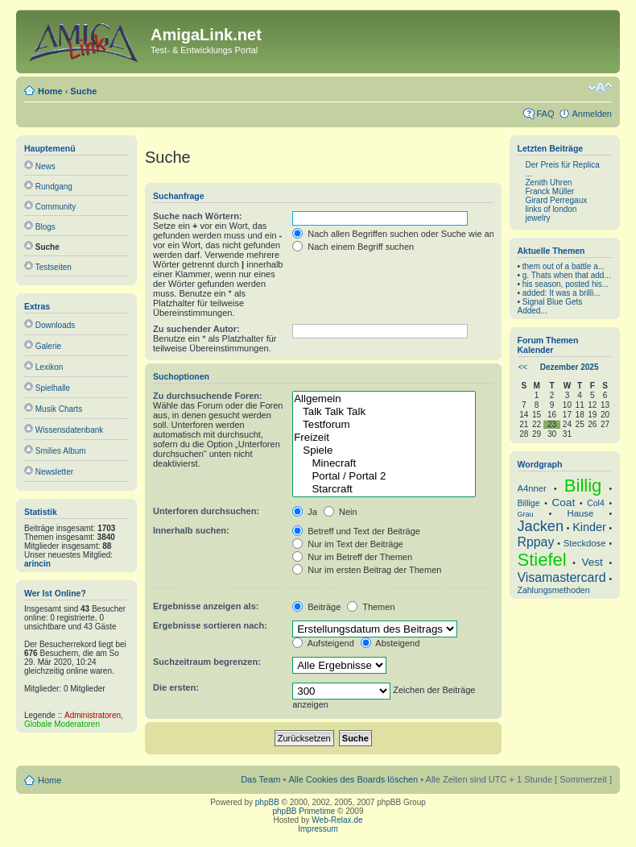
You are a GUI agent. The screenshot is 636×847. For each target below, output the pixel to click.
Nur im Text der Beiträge (347, 544)
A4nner (532, 488)
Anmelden (592, 113)
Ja (304, 512)
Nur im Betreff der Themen (352, 557)
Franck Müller (550, 191)
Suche (83, 91)
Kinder (588, 527)
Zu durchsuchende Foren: (207, 396)
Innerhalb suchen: (191, 530)
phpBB (267, 802)
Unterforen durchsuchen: (206, 511)
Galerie (48, 346)
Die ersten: (176, 687)
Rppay (536, 542)
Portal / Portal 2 (383, 476)
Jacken (541, 526)
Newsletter (54, 471)
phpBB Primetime (304, 811)
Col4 (596, 503)
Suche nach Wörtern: (197, 216)
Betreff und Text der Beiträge (356, 531)
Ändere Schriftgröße (600, 88)
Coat (564, 502)
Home (50, 91)
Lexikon (49, 367)
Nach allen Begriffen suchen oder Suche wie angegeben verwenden (433, 234)
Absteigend (390, 643)
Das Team (260, 779)
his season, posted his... (565, 284)
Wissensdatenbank (69, 430)
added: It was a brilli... (561, 293)
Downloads (55, 325)
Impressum (317, 828)
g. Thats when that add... (566, 275)
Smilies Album (60, 450)
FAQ (545, 113)
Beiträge (316, 607)
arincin (37, 563)
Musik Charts (58, 409)
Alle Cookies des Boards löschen (353, 779)
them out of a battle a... (563, 266)
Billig (582, 485)
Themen (370, 607)
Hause (581, 513)
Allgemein (383, 398)
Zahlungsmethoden (554, 590)
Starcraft (383, 489)
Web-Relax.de (337, 820)
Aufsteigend (323, 643)
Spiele (383, 450)
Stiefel (542, 560)
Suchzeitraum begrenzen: (207, 661)
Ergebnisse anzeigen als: (205, 606)
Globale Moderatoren (62, 724)
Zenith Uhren (549, 182)
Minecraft (383, 463)
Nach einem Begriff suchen (353, 246)
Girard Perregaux (557, 200)
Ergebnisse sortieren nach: (210, 625)
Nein (340, 512)
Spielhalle (52, 388)
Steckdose (585, 543)
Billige (529, 503)
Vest (591, 562)
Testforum (383, 424)
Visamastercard (562, 577)
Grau (526, 514)
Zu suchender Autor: (196, 329)
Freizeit (383, 437)
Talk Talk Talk (383, 411)
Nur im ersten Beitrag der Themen (366, 570)
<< (523, 367)
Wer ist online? (55, 593)
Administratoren (92, 715)
